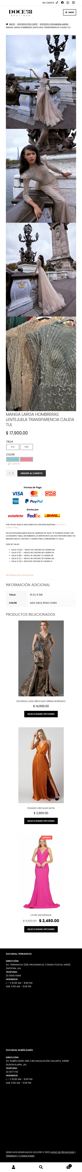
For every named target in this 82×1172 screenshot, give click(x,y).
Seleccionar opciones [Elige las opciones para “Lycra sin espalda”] (41, 929)
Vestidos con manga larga (54, 24)
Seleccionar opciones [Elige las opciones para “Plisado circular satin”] (41, 821)
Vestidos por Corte (27, 24)
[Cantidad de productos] (10, 473)
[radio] (12, 447)
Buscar (41, 1167)
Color (10, 454)
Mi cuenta (48, 2)
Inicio (12, 24)
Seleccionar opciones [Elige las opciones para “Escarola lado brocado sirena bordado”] (41, 714)
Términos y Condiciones (20, 1156)
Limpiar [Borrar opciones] (16, 463)
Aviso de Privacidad (62, 1152)
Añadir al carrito (31, 473)
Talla (9, 441)
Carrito (63, 1165)
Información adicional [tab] (20, 575)
